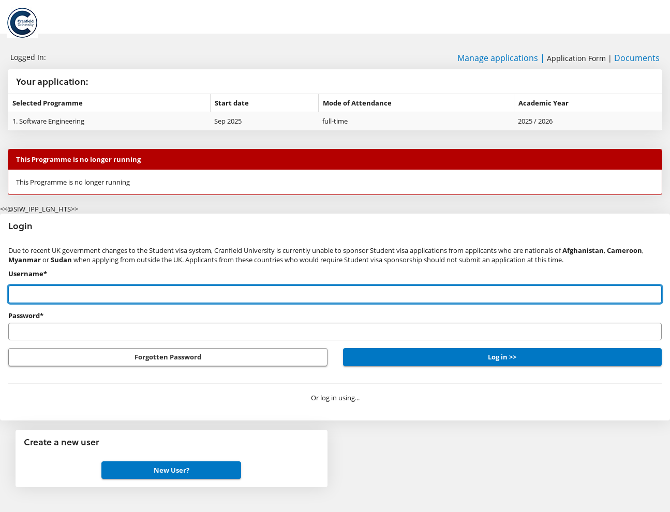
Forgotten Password (168, 357)
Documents (637, 58)
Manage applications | (501, 58)
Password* (25, 315)
